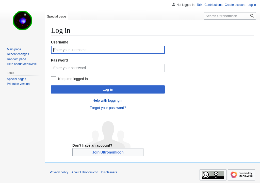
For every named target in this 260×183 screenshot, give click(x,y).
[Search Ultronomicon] (230, 16)
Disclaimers (109, 172)
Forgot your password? (108, 108)
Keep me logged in (73, 79)
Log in (108, 89)
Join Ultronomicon (108, 152)
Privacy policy (59, 172)
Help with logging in (107, 100)
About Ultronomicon (84, 172)
